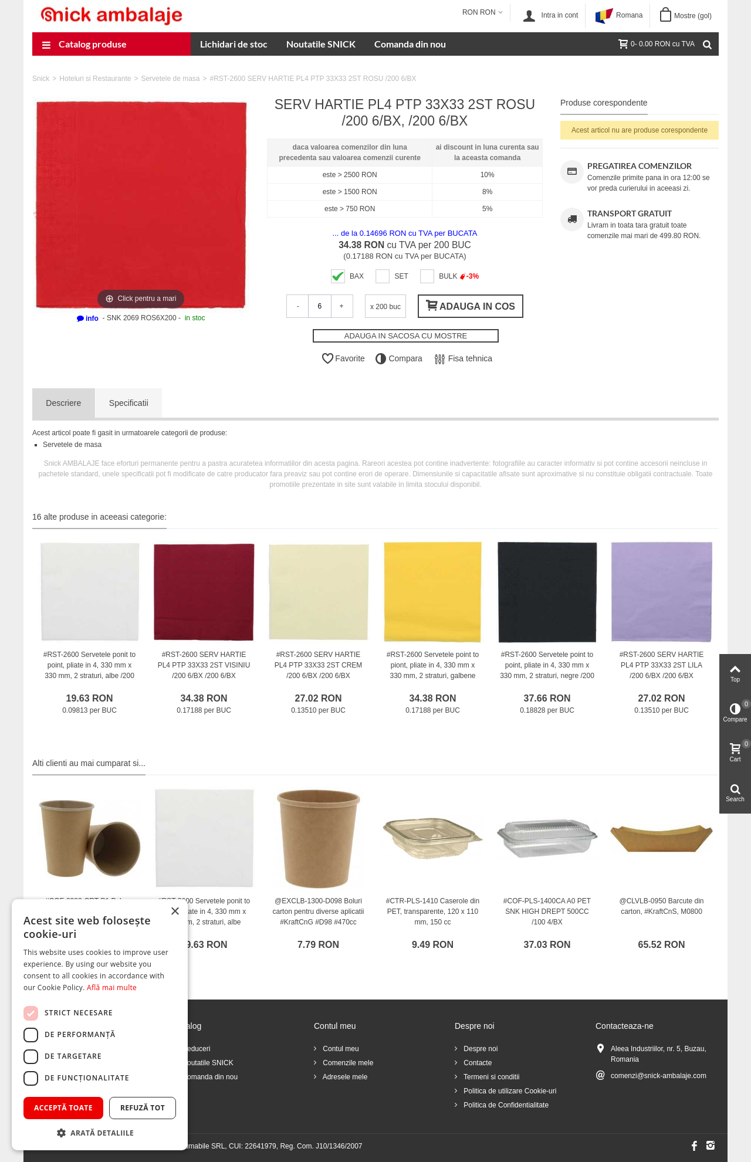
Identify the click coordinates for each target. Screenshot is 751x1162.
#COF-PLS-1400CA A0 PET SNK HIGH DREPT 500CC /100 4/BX (547, 911)
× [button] (174, 911)
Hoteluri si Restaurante (95, 78)
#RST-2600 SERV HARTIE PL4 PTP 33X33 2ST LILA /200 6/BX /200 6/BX (662, 665)
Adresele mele (344, 1077)
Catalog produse (84, 45)
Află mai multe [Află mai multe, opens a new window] (112, 987)
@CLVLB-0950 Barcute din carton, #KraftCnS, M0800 (661, 906)
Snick (40, 78)
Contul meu (340, 1049)
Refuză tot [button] (142, 1108)
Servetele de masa (170, 78)
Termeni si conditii (490, 1077)
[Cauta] (707, 44)
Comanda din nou (410, 43)
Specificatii (128, 403)
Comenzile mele (347, 1063)
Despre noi (480, 1049)
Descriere (63, 403)
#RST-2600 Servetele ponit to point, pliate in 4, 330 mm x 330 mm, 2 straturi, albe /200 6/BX (89, 670)
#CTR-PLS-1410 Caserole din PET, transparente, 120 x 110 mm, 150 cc (432, 911)
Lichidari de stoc (234, 43)
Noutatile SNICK (321, 43)
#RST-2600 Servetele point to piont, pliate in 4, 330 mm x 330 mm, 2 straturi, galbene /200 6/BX (433, 670)
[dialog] (100, 1024)
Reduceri (195, 1049)
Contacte (477, 1063)
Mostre (693, 16)
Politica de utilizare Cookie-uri (509, 1091)
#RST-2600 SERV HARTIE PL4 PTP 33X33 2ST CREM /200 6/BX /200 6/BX (319, 665)
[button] (99, 1133)
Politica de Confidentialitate (505, 1105)
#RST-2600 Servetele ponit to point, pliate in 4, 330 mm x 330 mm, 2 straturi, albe (204, 911)
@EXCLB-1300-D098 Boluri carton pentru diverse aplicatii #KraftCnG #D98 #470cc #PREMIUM (318, 917)
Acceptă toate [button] (63, 1108)
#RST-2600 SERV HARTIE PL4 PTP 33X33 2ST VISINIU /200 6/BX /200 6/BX (204, 665)
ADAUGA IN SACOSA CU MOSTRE (406, 335)
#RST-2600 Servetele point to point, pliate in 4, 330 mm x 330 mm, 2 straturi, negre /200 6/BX (547, 670)
